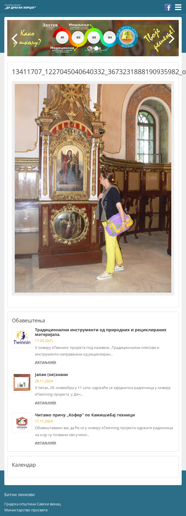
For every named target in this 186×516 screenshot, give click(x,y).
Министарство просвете (26, 510)
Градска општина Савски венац (32, 503)
